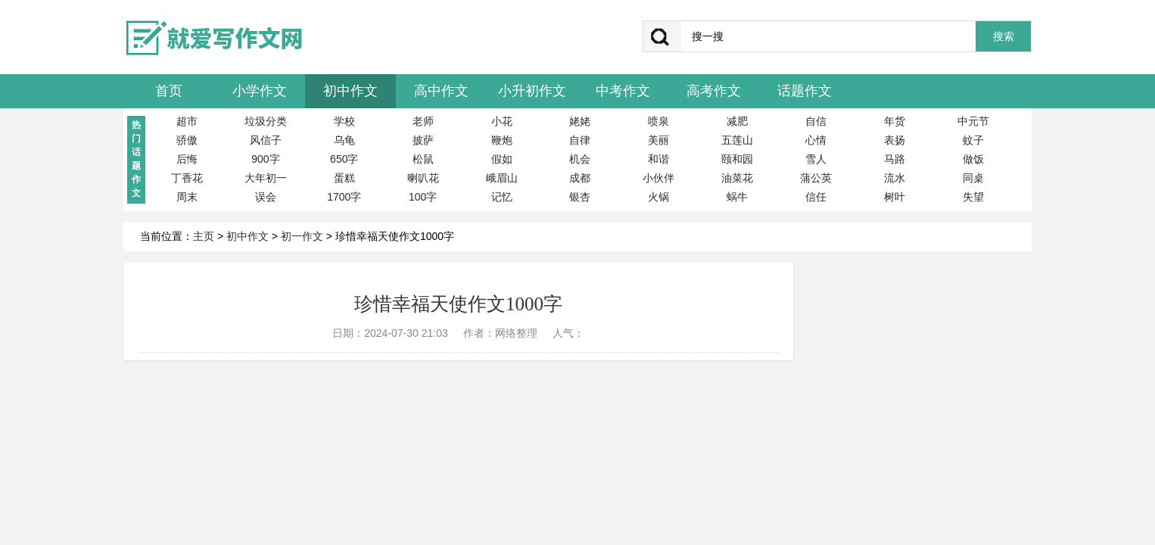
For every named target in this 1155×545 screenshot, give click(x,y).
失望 (973, 197)
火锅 (658, 197)
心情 (816, 140)
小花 (501, 121)
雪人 (816, 159)
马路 (894, 159)
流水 (894, 178)
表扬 (894, 140)
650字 (344, 159)
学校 (344, 121)
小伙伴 (658, 178)
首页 (168, 90)
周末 (187, 197)
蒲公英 (816, 178)
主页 (203, 236)
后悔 (187, 159)
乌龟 (344, 140)
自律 (579, 140)
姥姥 (579, 121)
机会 (579, 159)
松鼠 (423, 159)
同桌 (973, 178)
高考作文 (713, 90)
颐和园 (737, 159)
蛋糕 (344, 178)
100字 (423, 197)
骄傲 (187, 140)
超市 (187, 121)
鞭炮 (501, 140)
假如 (501, 159)
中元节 (973, 121)
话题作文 (804, 90)
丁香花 (187, 178)
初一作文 (302, 236)
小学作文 (259, 90)
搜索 (1003, 36)
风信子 (266, 140)
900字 (265, 159)
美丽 (658, 140)
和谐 (658, 159)
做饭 (973, 159)
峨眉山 (502, 178)
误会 (265, 197)
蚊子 (973, 140)
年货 (894, 121)
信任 (816, 197)
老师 (423, 121)
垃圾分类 (265, 121)
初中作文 (350, 90)
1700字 (344, 197)
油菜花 (737, 178)
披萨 (423, 140)
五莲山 (737, 140)
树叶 (894, 197)
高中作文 (441, 90)
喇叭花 (423, 178)
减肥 (737, 121)
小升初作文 (532, 90)
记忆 (501, 197)
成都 (579, 178)
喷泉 (658, 121)
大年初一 (265, 178)
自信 (816, 121)
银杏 (579, 197)
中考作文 (623, 90)
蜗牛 (737, 197)
